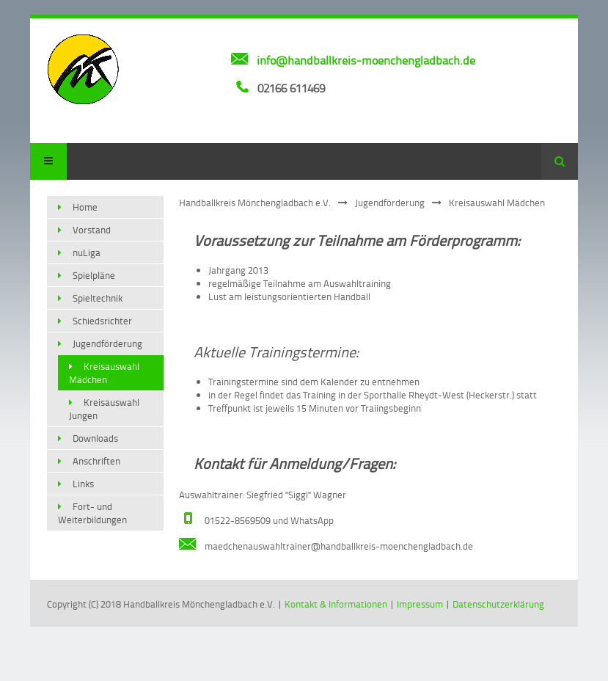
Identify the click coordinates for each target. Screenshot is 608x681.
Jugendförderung (390, 202)
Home (85, 207)
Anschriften (96, 460)
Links (83, 483)
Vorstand (92, 229)
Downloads (95, 438)
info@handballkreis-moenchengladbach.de (366, 60)
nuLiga (86, 252)
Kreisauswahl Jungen (104, 409)
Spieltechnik (97, 298)
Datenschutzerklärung (498, 604)
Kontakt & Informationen (336, 604)
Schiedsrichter (102, 320)
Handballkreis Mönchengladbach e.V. (255, 202)
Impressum (420, 604)
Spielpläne (94, 275)
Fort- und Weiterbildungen (92, 513)
